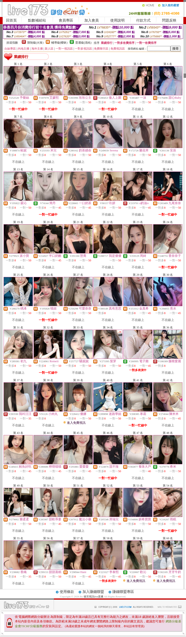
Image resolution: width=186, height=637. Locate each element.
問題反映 (169, 20)
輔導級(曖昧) (59, 42)
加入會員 (91, 20)
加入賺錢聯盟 (93, 592)
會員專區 (66, 20)
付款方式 (143, 20)
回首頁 (11, 20)
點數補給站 (37, 20)
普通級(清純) (83, 42)
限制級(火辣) (35, 42)
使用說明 (117, 20)
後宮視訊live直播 (94, 596)
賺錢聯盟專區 (123, 592)
